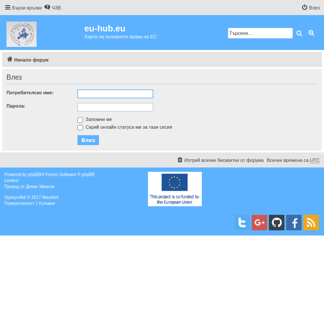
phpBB (34, 174)
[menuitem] (52, 8)
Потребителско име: (30, 92)
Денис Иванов (40, 186)
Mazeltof (50, 197)
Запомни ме (94, 119)
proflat (20, 197)
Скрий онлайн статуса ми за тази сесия (124, 127)
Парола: (15, 105)
